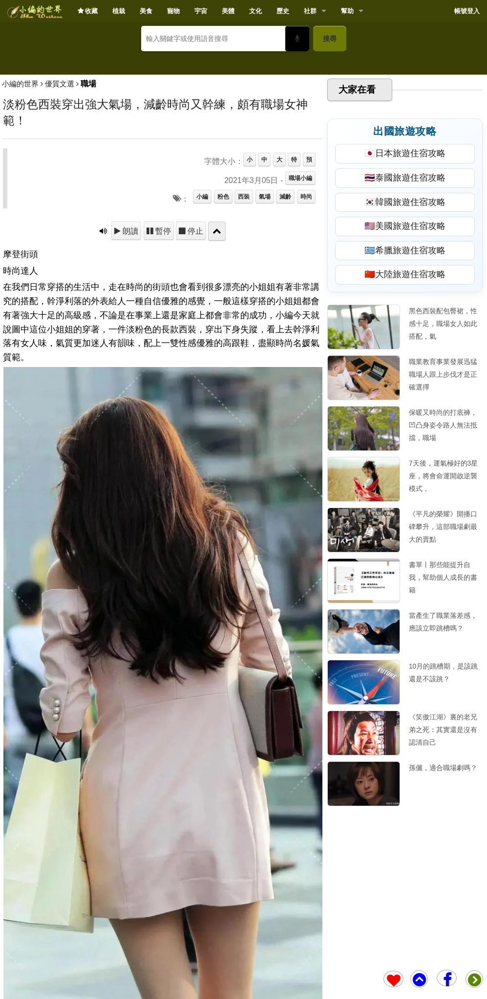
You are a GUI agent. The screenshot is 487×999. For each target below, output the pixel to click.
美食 (146, 11)
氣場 (265, 338)
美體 (228, 11)
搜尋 (330, 38)
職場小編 (300, 319)
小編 (202, 338)
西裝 (244, 338)
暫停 (162, 372)
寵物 (173, 11)
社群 (310, 11)
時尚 (306, 338)
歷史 (282, 11)
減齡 (285, 338)
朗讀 (129, 372)
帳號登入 (467, 11)
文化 (255, 11)
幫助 (347, 11)
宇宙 (200, 11)
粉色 (223, 338)
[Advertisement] (243, 129)
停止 (194, 372)
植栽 (118, 11)
